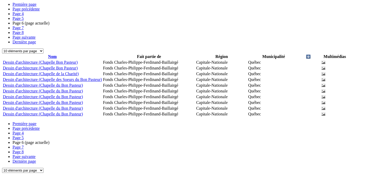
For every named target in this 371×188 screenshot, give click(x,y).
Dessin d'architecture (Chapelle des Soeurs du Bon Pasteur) (52, 79)
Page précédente (26, 9)
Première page (24, 4)
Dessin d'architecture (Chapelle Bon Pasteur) (40, 62)
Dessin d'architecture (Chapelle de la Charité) (41, 74)
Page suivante (24, 37)
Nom (52, 56)
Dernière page (24, 42)
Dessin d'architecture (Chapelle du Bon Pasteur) (43, 85)
